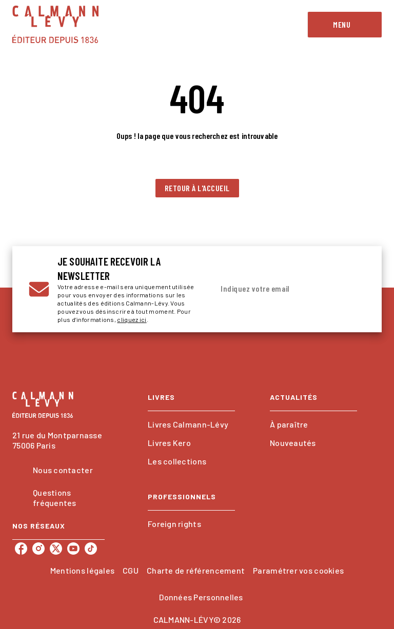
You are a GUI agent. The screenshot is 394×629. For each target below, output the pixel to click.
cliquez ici (131, 319)
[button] (197, 188)
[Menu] (345, 24)
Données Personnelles (201, 597)
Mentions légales (82, 570)
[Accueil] (55, 24)
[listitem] (21, 548)
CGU (131, 570)
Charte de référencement (196, 570)
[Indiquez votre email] (276, 289)
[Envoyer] (353, 289)
